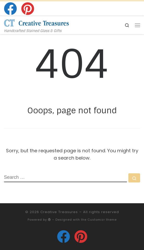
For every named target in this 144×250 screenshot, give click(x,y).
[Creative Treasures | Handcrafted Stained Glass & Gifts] (36, 22)
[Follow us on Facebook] (10, 8)
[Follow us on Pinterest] (27, 8)
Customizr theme (102, 220)
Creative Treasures (59, 211)
